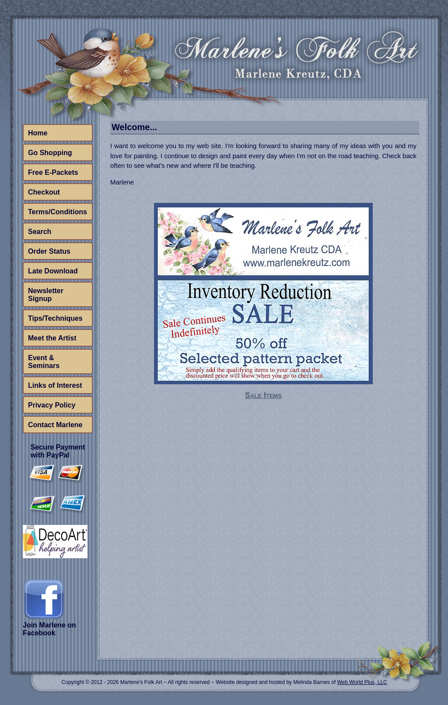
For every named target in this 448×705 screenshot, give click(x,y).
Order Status (49, 251)
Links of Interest (55, 385)
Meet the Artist (52, 338)
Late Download (53, 271)
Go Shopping (50, 152)
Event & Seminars (44, 361)
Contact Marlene (55, 425)
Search (39, 231)
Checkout (44, 192)
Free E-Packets (53, 172)
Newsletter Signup (45, 294)
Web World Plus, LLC (362, 682)
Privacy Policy (52, 405)
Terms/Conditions (57, 212)
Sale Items (263, 395)
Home (37, 133)
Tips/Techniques (55, 318)
